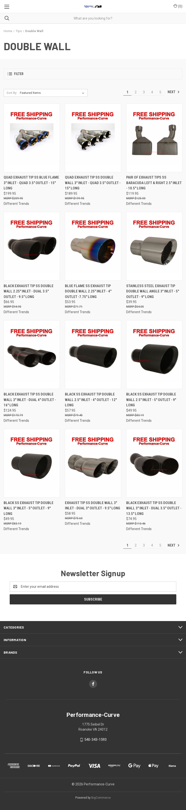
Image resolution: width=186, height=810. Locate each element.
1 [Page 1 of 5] (127, 92)
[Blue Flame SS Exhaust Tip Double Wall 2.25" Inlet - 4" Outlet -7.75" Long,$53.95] (93, 246)
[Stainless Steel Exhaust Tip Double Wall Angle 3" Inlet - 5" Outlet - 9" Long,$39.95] (154, 246)
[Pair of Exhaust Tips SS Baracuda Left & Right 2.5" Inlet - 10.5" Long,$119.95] (154, 137)
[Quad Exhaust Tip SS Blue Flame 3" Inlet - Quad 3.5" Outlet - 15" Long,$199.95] (32, 137)
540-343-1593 (95, 739)
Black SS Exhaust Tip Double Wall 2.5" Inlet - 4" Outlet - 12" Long (91, 399)
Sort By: (12, 93)
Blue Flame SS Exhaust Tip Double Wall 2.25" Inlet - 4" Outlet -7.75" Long (88, 291)
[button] (93, 74)
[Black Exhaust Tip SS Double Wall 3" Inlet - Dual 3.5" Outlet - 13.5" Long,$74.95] (154, 463)
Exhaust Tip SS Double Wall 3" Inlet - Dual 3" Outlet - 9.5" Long (92, 506)
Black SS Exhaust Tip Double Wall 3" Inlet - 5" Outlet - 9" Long (29, 508)
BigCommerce (101, 797)
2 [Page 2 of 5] (136, 92)
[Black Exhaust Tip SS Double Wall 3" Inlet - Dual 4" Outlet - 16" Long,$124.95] (32, 354)
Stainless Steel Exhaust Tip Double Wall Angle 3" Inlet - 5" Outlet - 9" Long (152, 291)
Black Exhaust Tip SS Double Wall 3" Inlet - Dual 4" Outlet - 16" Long (30, 399)
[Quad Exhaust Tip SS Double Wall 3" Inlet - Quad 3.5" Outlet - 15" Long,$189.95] (93, 137)
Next (174, 92)
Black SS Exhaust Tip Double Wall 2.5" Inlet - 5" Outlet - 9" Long (151, 399)
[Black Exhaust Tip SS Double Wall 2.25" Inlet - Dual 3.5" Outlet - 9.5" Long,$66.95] (32, 246)
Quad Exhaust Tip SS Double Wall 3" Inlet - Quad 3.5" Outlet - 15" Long (93, 182)
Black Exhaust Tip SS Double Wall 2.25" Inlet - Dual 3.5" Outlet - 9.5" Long (29, 291)
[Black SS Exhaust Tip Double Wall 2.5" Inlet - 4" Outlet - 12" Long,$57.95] (93, 354)
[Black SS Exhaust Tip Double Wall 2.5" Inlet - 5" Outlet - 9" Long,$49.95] (154, 354)
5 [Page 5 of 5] (160, 92)
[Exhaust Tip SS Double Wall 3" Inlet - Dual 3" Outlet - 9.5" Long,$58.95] (93, 463)
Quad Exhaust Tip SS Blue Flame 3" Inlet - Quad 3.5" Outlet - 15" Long (31, 182)
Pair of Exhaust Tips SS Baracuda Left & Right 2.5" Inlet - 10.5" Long (154, 182)
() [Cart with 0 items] (177, 6)
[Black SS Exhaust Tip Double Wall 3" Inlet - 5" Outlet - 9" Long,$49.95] (32, 463)
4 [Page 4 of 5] (152, 92)
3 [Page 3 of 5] (144, 92)
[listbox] (53, 93)
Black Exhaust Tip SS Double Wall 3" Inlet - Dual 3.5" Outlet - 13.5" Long (153, 508)
